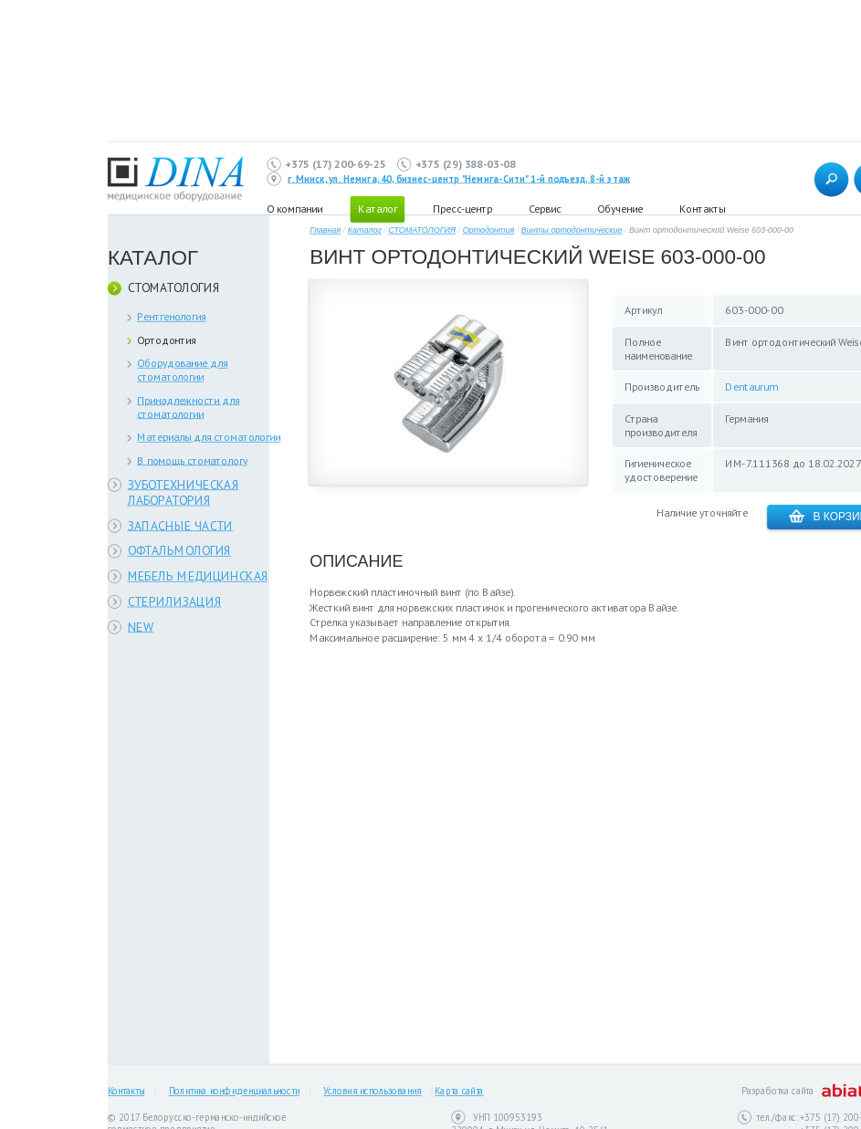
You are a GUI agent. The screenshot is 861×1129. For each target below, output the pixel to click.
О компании (294, 208)
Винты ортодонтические (572, 230)
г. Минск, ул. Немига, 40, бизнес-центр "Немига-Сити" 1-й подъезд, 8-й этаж (459, 178)
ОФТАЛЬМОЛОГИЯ (179, 551)
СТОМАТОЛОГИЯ (174, 288)
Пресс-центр (462, 208)
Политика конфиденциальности (234, 1091)
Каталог (365, 230)
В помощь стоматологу (192, 460)
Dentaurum (751, 386)
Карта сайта (459, 1091)
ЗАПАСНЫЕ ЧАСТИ (181, 525)
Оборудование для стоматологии (182, 369)
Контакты (702, 208)
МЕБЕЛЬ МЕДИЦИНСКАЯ (198, 576)
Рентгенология (171, 316)
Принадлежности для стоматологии (188, 407)
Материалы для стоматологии (208, 437)
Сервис (545, 208)
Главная (325, 230)
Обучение (620, 208)
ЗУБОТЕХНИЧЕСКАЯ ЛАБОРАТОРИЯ (183, 492)
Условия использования (372, 1091)
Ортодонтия (166, 340)
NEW (141, 626)
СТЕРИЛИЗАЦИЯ (175, 601)
